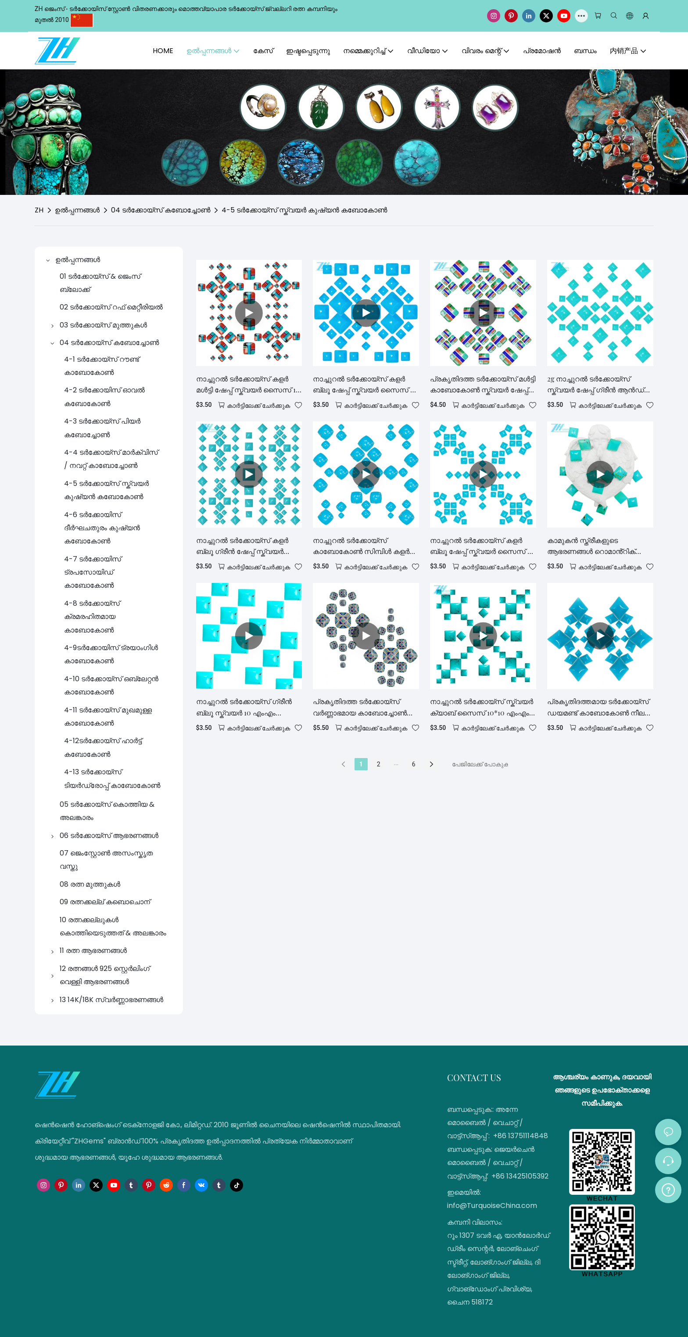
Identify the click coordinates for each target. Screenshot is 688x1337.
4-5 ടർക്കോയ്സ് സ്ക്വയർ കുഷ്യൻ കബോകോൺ (304, 210)
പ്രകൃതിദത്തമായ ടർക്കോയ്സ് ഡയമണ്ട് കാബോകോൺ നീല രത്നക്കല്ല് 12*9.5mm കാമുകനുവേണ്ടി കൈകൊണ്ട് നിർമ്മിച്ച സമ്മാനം (598, 707)
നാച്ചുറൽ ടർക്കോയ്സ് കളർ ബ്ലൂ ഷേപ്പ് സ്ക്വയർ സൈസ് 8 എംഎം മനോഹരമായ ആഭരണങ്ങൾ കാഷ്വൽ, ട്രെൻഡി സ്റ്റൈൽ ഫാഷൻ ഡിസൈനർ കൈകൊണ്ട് (363, 384)
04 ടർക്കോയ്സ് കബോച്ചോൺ (160, 210)
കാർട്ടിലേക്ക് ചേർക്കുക (258, 405)
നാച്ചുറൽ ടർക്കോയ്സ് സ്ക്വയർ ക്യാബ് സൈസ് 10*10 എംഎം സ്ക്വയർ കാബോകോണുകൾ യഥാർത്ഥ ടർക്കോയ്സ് (481, 707)
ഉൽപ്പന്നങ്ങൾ (77, 210)
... (396, 762)
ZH (39, 210)
